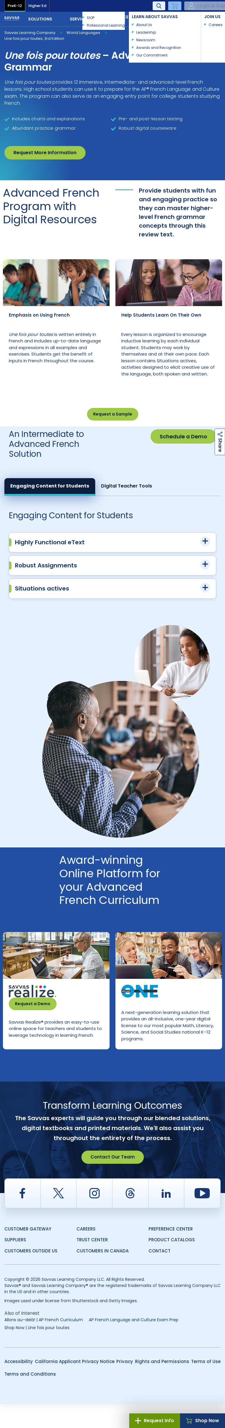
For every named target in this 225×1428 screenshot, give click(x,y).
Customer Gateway (27, 1253)
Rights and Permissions (162, 1385)
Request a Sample (112, 426)
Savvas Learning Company (29, 32)
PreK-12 (15, 5)
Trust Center (92, 1264)
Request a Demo (32, 1016)
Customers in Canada (102, 1275)
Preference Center (171, 1253)
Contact (201, 18)
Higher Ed (37, 5)
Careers (86, 1253)
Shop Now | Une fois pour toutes (36, 1352)
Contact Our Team (113, 1181)
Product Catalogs (172, 1264)
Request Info (154, 1420)
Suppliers (15, 1264)
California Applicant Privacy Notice (75, 1385)
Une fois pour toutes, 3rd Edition (34, 38)
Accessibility (18, 1385)
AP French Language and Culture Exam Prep (133, 1344)
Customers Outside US (30, 1275)
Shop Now (202, 1420)
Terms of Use (206, 1385)
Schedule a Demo (183, 448)
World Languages (83, 32)
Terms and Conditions (30, 1398)
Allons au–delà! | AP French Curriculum (43, 1344)
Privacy (124, 1385)
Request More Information (44, 152)
